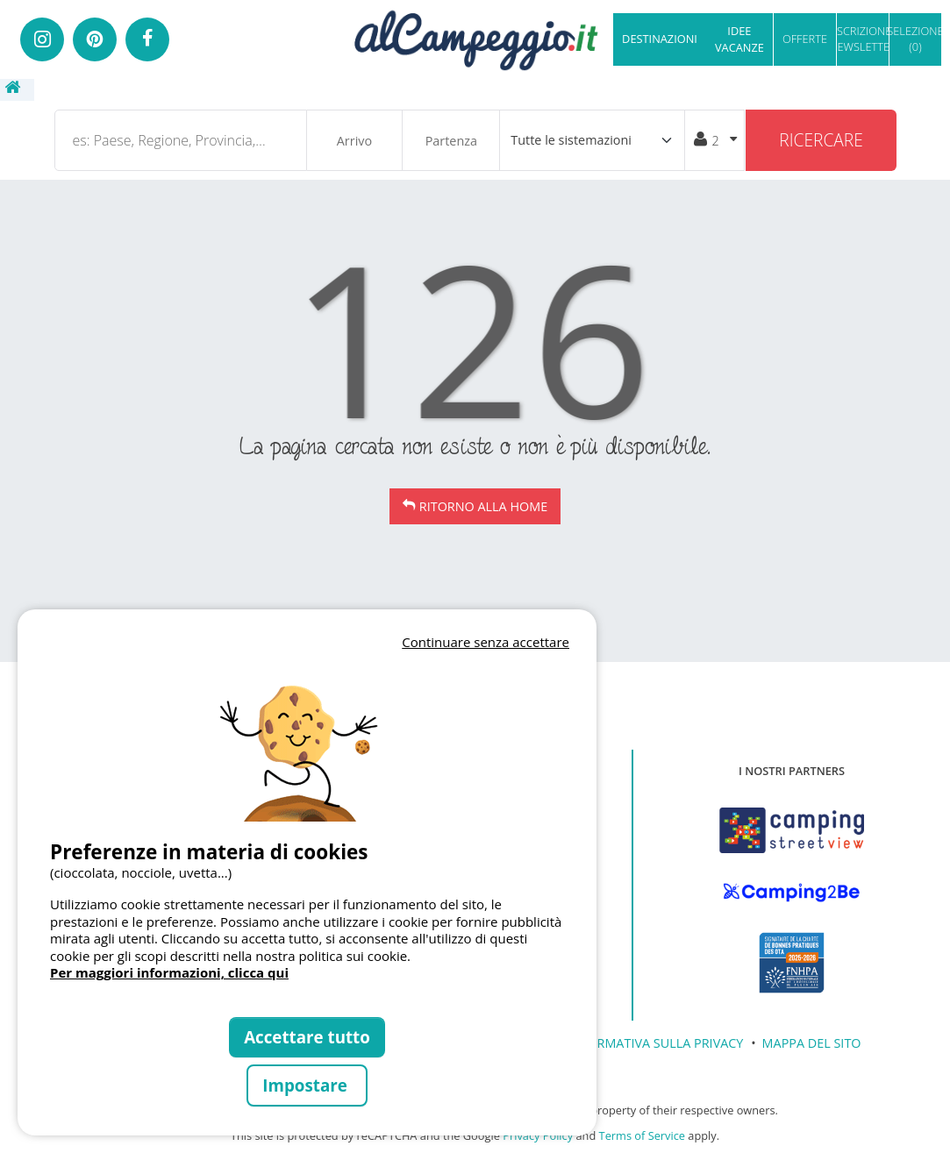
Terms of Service (642, 1135)
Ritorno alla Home (483, 506)
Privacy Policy (538, 1135)
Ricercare (821, 140)
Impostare (306, 1085)
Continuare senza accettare (485, 642)
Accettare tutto (307, 1037)
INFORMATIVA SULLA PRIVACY (655, 1043)
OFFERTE (804, 38)
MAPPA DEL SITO (811, 1043)
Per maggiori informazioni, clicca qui (169, 972)
